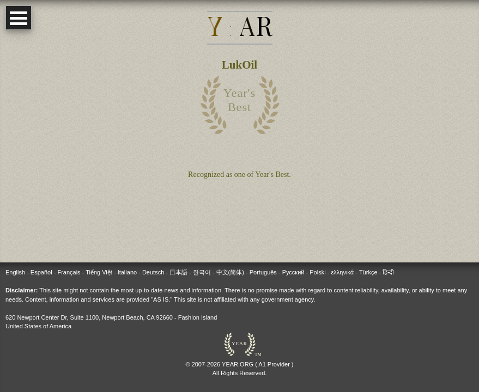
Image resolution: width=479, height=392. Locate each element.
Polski (317, 272)
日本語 (178, 272)
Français (68, 272)
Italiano (127, 272)
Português (263, 272)
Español (41, 272)
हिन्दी (388, 272)
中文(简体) (230, 272)
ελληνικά (342, 272)
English (15, 272)
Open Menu (18, 17)
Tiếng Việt (99, 272)
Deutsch (153, 272)
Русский (293, 272)
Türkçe (368, 272)
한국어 (202, 272)
